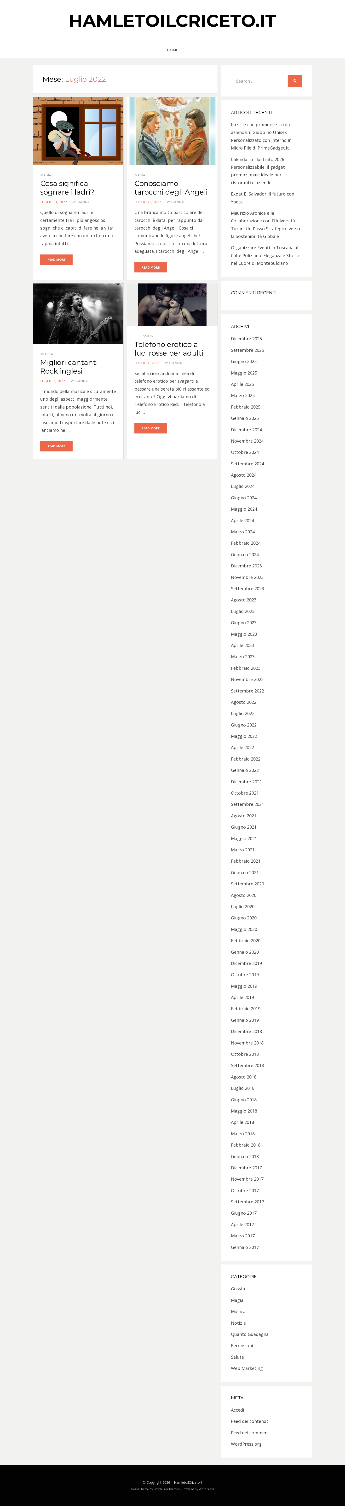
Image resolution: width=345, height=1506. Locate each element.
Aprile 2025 (242, 384)
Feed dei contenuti (250, 1421)
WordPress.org (246, 1444)
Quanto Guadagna (250, 1334)
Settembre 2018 (247, 1065)
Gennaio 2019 (245, 1020)
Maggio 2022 (244, 736)
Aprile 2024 (242, 520)
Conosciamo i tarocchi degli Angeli (170, 187)
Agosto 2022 (243, 702)
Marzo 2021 (243, 850)
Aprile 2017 (242, 1224)
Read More (56, 259)
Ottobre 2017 (245, 1190)
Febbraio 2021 (245, 861)
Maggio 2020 (244, 929)
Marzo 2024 (243, 532)
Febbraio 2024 (245, 543)
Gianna (83, 202)
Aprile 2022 (242, 747)
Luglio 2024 (242, 486)
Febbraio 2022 (245, 759)
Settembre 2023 (247, 588)
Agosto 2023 (243, 600)
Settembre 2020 (247, 884)
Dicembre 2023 (246, 566)
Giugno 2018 (244, 1099)
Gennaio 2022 (245, 770)
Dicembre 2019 (246, 963)
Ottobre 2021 (245, 793)
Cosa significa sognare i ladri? (67, 187)
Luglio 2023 (242, 611)
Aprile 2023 (242, 645)
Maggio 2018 (244, 1111)
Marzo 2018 (243, 1134)
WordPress (206, 1489)
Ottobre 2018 (245, 1054)
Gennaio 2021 (245, 872)
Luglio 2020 (242, 906)
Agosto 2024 (243, 475)
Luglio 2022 (242, 713)
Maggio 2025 (244, 373)
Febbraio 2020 (245, 940)
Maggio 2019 (244, 986)
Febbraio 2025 (245, 407)
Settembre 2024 (247, 464)
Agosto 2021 (243, 816)
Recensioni (144, 336)
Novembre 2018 (247, 1043)
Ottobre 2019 (245, 974)
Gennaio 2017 (245, 1247)
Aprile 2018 (242, 1122)
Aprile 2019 (242, 997)
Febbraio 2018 (245, 1145)
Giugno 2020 (244, 918)
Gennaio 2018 (245, 1156)
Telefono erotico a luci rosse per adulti (168, 349)
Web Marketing (247, 1368)
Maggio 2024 (244, 509)
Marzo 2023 (243, 656)
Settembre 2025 (247, 350)
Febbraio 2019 (245, 1008)
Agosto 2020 (243, 895)
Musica (46, 354)
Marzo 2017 (243, 1236)
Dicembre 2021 (246, 782)
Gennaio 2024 (245, 554)
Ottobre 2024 (245, 452)
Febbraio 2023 (245, 668)
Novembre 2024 (247, 441)
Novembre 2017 (247, 1179)
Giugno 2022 (244, 725)
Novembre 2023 (247, 577)
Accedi (237, 1410)
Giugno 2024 (244, 498)
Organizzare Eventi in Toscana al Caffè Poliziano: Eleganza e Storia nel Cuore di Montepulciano (265, 255)
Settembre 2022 (247, 691)
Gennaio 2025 (245, 418)
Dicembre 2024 (246, 430)
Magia (45, 175)
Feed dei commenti (250, 1433)
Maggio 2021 (244, 838)
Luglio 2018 (242, 1088)
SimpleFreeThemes (166, 1489)
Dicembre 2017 (246, 1168)
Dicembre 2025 (246, 338)
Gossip (238, 1289)
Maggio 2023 (244, 634)
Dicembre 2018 (246, 1031)
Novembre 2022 (247, 679)
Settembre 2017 (247, 1202)
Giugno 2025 (244, 361)
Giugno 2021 (244, 827)
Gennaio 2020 (245, 952)
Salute (237, 1357)
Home (172, 49)
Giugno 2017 (244, 1213)
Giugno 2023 (244, 622)
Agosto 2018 (243, 1077)
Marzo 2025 (243, 395)
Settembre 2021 (247, 804)
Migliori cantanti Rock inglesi (69, 366)
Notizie (238, 1323)
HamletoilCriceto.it (172, 20)
